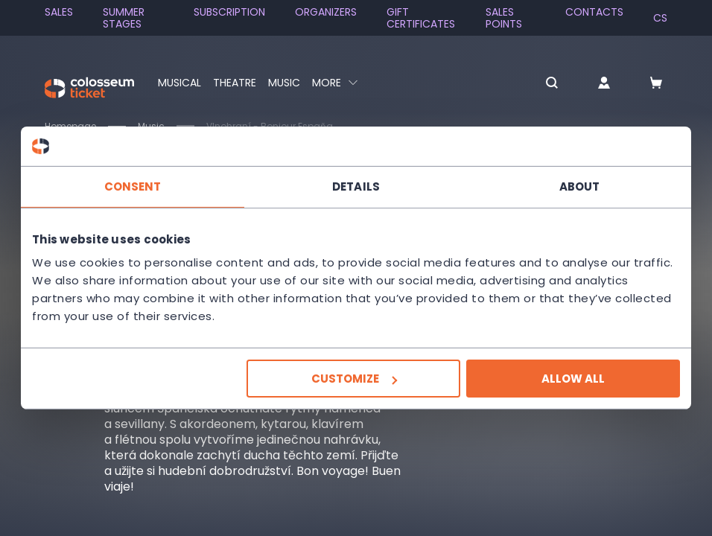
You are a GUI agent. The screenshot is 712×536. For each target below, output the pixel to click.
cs (660, 18)
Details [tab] (356, 186)
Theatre (234, 83)
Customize (354, 378)
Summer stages (123, 18)
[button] (552, 84)
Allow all (573, 378)
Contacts (594, 12)
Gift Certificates (421, 18)
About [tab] (579, 186)
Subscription (229, 12)
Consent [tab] (133, 186)
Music (284, 83)
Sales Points (504, 18)
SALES (59, 12)
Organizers (326, 12)
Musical (179, 83)
